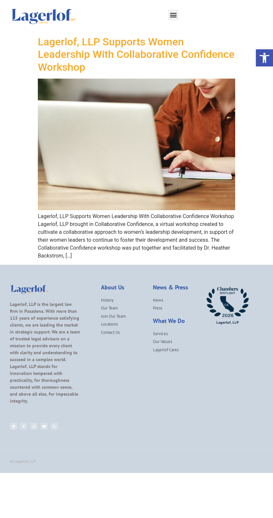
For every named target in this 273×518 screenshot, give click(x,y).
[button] (173, 15)
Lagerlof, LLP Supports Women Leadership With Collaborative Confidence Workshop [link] (136, 54)
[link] (264, 57)
